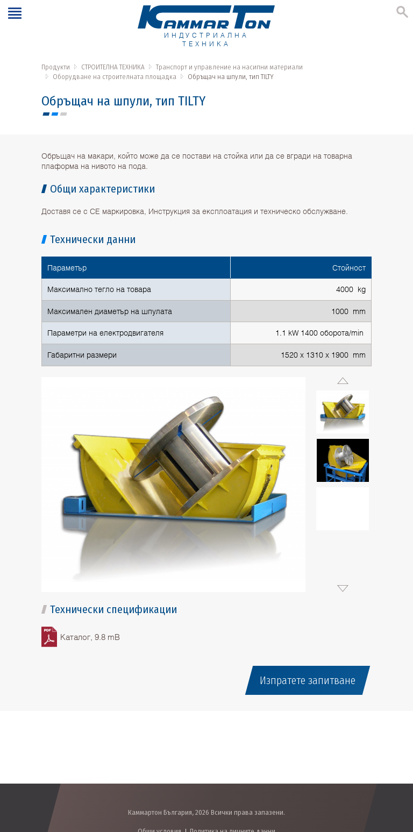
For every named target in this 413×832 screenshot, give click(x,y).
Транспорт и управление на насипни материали (229, 67)
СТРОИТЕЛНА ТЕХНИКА (113, 67)
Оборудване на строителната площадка (114, 77)
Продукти (55, 67)
